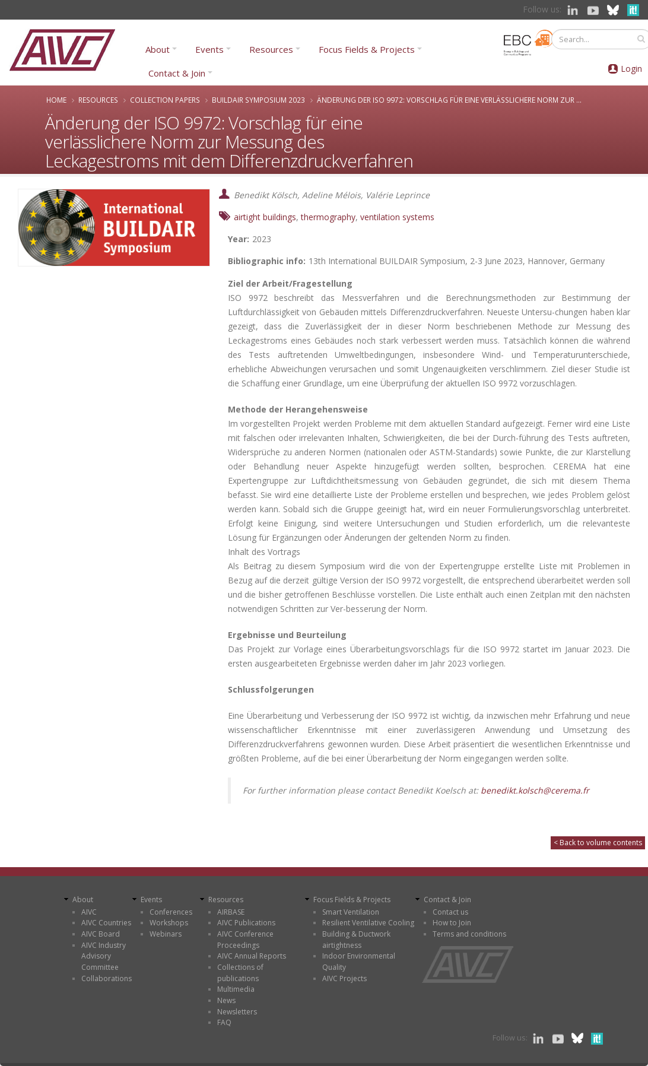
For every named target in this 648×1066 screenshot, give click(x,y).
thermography (328, 217)
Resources (271, 49)
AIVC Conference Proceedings (245, 939)
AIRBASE (230, 912)
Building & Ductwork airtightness (356, 939)
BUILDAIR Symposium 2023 (258, 99)
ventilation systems (397, 217)
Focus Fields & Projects (367, 49)
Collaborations (106, 978)
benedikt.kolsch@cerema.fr (536, 790)
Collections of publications (240, 972)
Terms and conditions (469, 934)
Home (56, 99)
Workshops (169, 923)
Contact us (450, 912)
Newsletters (237, 1012)
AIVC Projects (344, 978)
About (157, 49)
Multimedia (236, 989)
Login (631, 68)
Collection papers (165, 99)
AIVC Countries (106, 923)
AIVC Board (100, 934)
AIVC (89, 912)
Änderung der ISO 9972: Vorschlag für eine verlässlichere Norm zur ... (449, 99)
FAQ (224, 1022)
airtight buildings (265, 217)
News (226, 1000)
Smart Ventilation (350, 912)
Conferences (171, 912)
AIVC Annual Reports (251, 956)
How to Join (452, 923)
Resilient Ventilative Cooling (368, 923)
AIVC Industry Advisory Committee (103, 956)
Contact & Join (176, 73)
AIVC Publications (246, 923)
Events (209, 49)
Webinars (166, 934)
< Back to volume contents (598, 842)
